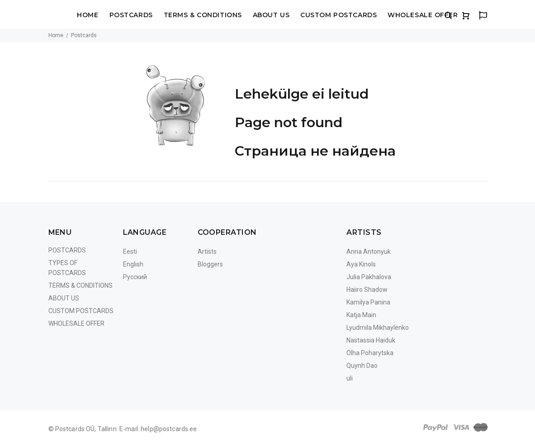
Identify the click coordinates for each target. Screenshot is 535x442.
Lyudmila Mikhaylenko (377, 327)
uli (349, 378)
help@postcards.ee (169, 428)
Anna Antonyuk (368, 251)
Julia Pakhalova (368, 276)
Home (87, 15)
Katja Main (361, 314)
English (133, 264)
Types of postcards (67, 267)
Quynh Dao (362, 365)
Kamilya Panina (368, 302)
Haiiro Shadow (367, 289)
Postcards (131, 15)
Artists (207, 251)
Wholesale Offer (423, 15)
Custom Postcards (338, 15)
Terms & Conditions (203, 15)
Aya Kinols (361, 264)
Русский (135, 276)
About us (271, 15)
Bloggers (210, 264)
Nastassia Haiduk (370, 340)
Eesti (130, 251)
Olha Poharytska (369, 352)
